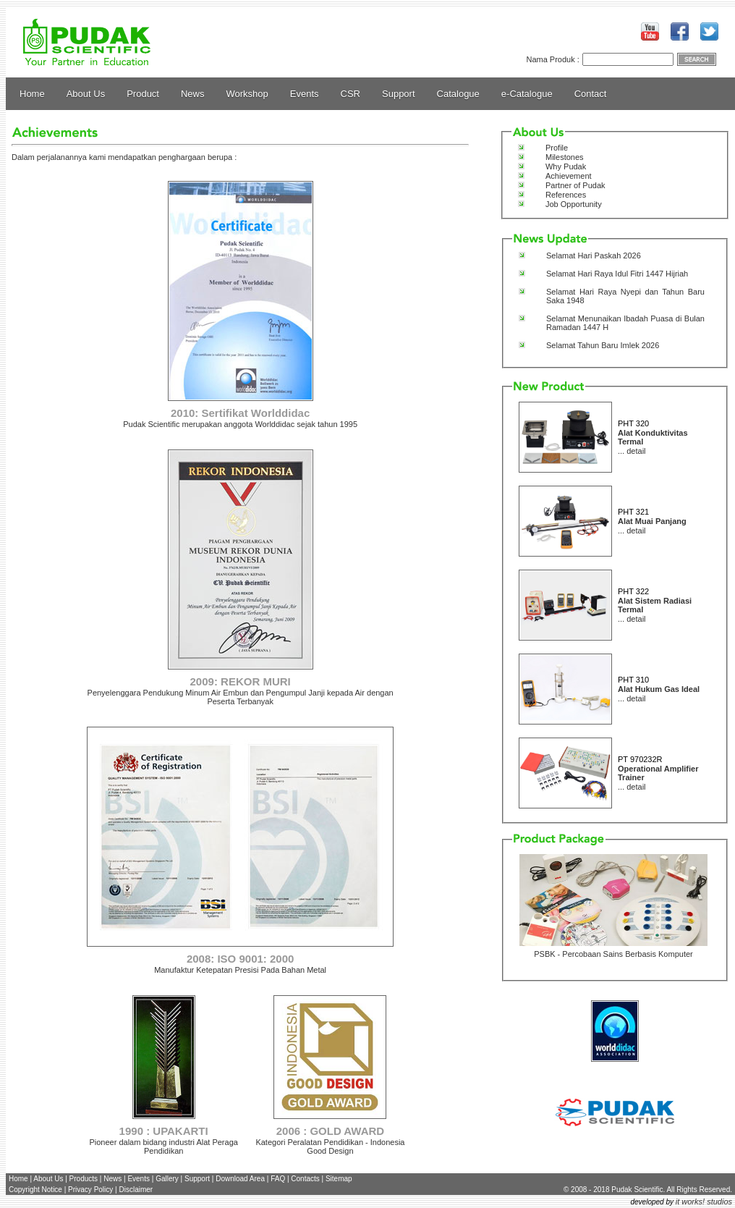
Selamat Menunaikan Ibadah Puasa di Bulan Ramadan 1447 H (625, 322)
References (565, 194)
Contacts (305, 1179)
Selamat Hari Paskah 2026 (593, 255)
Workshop (247, 93)
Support (398, 93)
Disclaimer (136, 1190)
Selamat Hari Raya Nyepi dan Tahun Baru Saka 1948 (625, 296)
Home (32, 93)
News (193, 93)
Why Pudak (565, 166)
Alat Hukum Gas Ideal (659, 689)
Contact (590, 93)
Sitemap (339, 1179)
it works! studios (704, 1201)
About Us (86, 93)
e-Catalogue (527, 93)
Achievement (568, 176)
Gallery (167, 1179)
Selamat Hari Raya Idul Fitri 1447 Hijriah (617, 273)
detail (635, 451)
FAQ (278, 1179)
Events (304, 93)
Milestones (564, 157)
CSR (350, 93)
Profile (556, 147)
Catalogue (458, 93)
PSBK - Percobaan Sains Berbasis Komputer (613, 954)
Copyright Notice (35, 1190)
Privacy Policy (90, 1190)
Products (83, 1179)
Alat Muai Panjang (652, 521)
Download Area (240, 1179)
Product (143, 93)
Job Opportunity (573, 204)
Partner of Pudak (575, 185)
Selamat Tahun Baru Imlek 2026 (602, 345)
